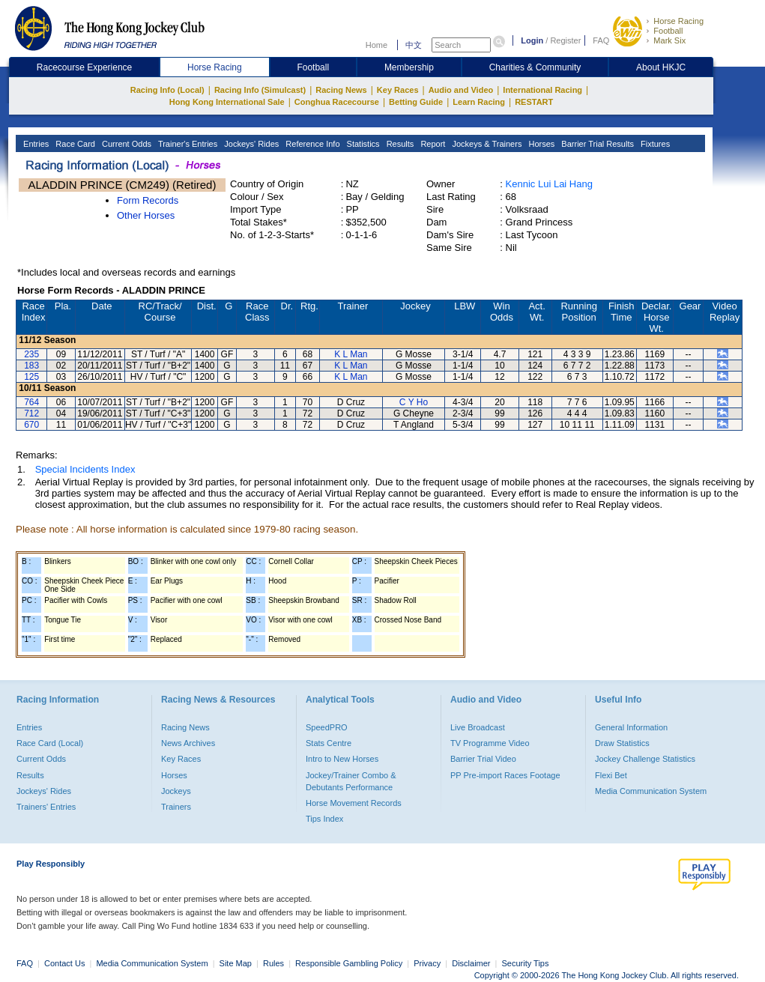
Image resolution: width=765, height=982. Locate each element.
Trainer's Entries (186, 143)
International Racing (542, 89)
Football (668, 30)
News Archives (188, 743)
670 (31, 424)
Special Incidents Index (85, 469)
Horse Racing (678, 20)
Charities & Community (535, 67)
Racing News (340, 89)
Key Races (398, 89)
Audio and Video (461, 89)
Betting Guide (416, 101)
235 (31, 354)
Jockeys (176, 790)
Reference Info (311, 143)
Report (431, 143)
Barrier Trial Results (596, 143)
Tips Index (324, 818)
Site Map (236, 963)
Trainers (176, 806)
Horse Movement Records (354, 802)
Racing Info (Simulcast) (260, 89)
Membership (409, 67)
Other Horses (146, 215)
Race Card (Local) (49, 743)
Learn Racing (479, 101)
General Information (631, 727)
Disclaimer (471, 963)
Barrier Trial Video (483, 758)
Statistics (362, 143)
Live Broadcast (477, 727)
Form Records (147, 200)
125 (31, 377)
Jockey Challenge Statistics (645, 758)
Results (399, 143)
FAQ (601, 40)
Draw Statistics (622, 743)
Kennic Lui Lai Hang (549, 184)
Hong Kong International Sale (227, 101)
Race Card (74, 143)
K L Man (350, 354)
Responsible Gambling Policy (348, 963)
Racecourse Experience (84, 67)
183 (31, 365)
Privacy (427, 963)
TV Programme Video (490, 743)
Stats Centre (328, 743)
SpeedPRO (327, 727)
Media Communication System (651, 790)
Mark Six (669, 40)
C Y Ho (413, 402)
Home (376, 44)
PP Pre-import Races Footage (505, 775)
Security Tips (525, 963)
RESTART (534, 101)
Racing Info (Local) (167, 89)
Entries (35, 143)
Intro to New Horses (342, 758)
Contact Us (64, 963)
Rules (274, 963)
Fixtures (654, 143)
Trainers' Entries (46, 806)
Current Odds (125, 143)
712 (31, 413)
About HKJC (661, 67)
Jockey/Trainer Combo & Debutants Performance (351, 781)
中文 (413, 44)
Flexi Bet (611, 775)
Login (532, 40)
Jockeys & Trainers (485, 143)
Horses (540, 143)
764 (31, 402)
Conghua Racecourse (336, 101)
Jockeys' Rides (250, 143)
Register (565, 40)
